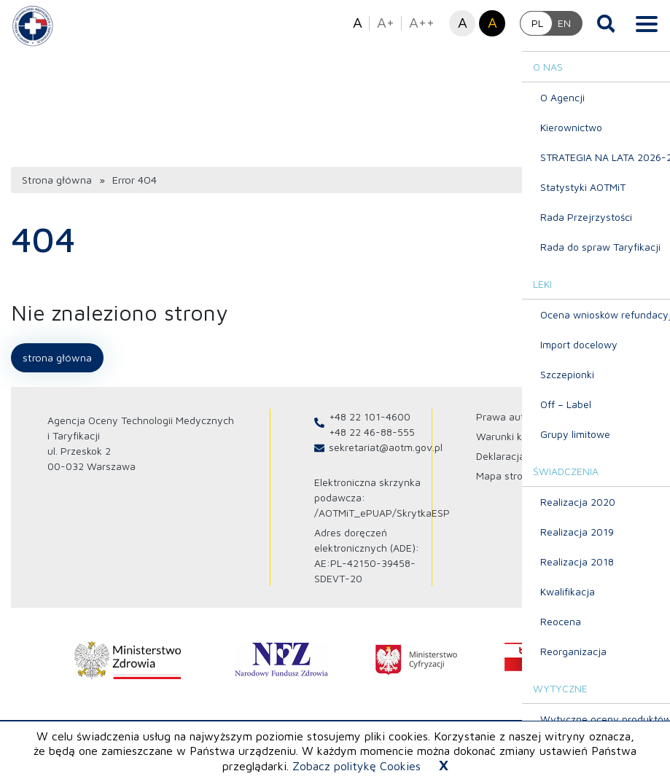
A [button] (357, 22)
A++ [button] (422, 22)
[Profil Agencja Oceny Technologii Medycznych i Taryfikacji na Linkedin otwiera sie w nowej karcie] (626, 431)
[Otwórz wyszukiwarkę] (606, 23)
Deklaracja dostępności (529, 448)
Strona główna (56, 174)
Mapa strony (505, 468)
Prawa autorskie (514, 409)
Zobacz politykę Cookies (356, 765)
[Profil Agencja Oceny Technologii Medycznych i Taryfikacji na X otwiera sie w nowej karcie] (603, 431)
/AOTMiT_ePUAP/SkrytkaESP (382, 505)
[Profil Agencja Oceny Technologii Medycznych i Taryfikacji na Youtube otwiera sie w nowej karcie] (649, 431)
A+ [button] (385, 22)
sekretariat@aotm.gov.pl (386, 440)
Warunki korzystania (523, 429)
